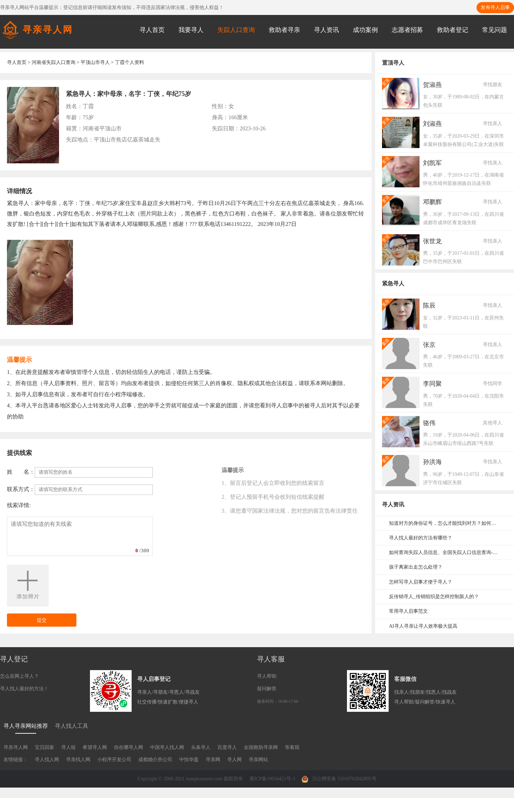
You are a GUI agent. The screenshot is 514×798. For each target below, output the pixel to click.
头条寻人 (200, 747)
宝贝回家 (44, 747)
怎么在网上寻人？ (19, 676)
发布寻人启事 (495, 7)
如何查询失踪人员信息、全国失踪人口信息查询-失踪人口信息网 (448, 552)
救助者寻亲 (284, 29)
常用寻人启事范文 (408, 611)
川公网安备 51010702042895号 (338, 778)
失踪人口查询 (236, 29)
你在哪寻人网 (128, 747)
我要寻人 (191, 29)
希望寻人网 (95, 747)
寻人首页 (152, 29)
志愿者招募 (407, 29)
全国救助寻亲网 (261, 747)
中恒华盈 (189, 759)
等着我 (292, 747)
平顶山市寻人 (95, 62)
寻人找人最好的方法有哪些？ (420, 537)
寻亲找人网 (78, 759)
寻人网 (234, 759)
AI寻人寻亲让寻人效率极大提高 (423, 626)
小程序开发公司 (114, 759)
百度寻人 (227, 747)
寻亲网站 (258, 759)
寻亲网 (213, 759)
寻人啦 (68, 747)
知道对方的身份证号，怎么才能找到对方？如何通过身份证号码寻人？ (448, 523)
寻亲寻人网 (15, 747)
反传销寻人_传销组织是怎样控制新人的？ (434, 596)
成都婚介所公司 (155, 759)
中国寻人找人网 (167, 747)
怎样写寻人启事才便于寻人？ (420, 582)
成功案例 (365, 29)
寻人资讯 (326, 29)
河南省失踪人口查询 (53, 62)
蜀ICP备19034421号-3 (272, 778)
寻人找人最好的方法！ (24, 688)
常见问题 (494, 29)
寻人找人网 (47, 759)
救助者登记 (452, 29)
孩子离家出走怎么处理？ (415, 567)
